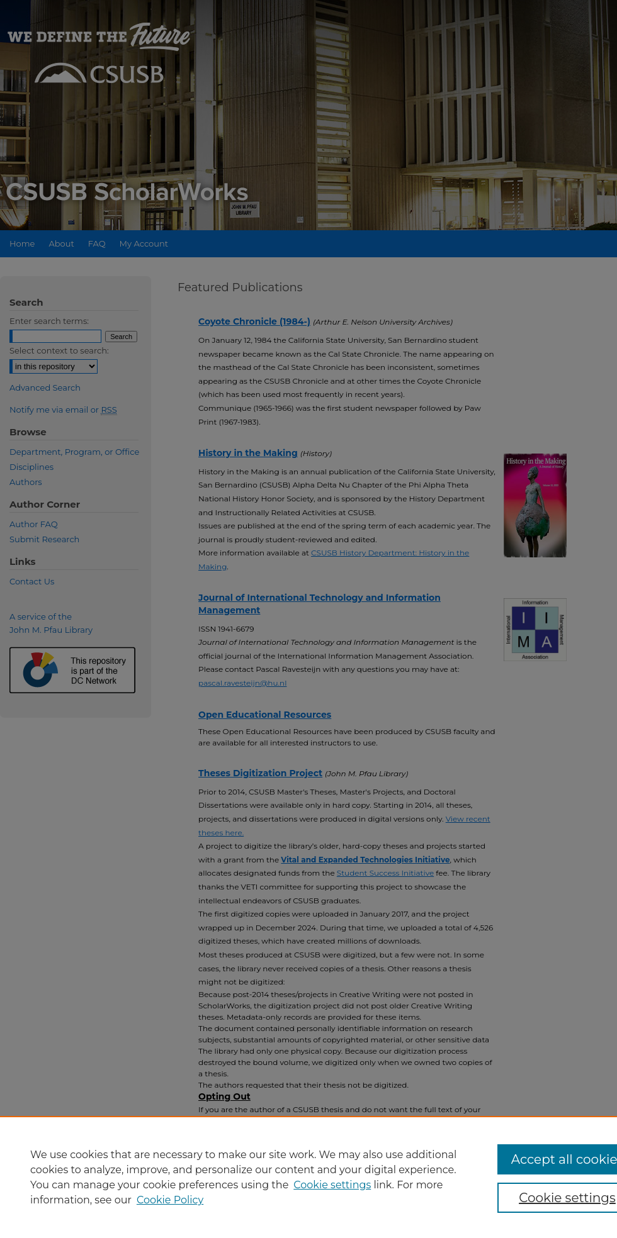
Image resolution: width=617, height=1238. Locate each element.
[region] (308, 1177)
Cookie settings (332, 1185)
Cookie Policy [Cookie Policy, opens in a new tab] (170, 1200)
